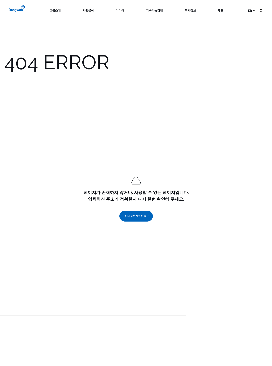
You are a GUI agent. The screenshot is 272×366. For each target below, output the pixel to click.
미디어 (120, 10)
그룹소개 (55, 10)
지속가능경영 (154, 10)
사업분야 (88, 10)
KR (252, 10)
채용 (220, 10)
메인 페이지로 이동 (137, 216)
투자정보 (190, 10)
